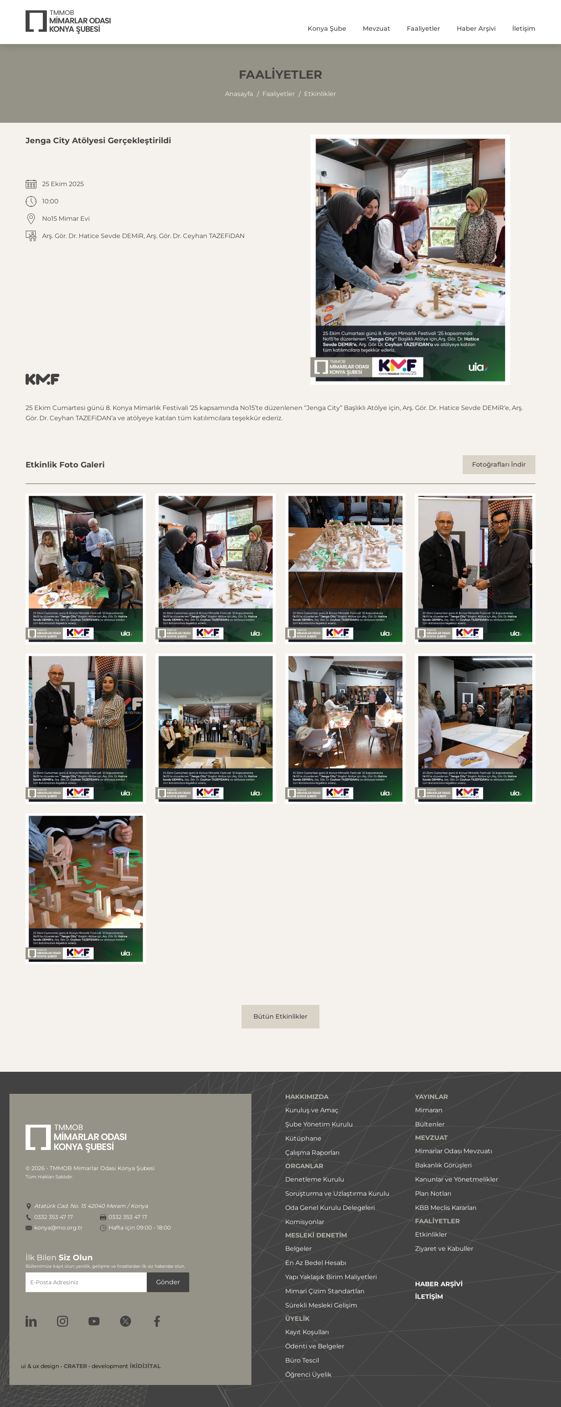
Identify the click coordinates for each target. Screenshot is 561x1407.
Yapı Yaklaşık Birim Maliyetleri (331, 1277)
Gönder (168, 1282)
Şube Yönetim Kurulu (319, 1124)
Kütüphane (303, 1138)
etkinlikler (320, 94)
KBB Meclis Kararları (445, 1207)
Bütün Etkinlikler (280, 1016)
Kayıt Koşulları (307, 1332)
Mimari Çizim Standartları (324, 1291)
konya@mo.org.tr (58, 1227)
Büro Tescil (302, 1360)
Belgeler (298, 1248)
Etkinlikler (431, 1234)
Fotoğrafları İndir (499, 464)
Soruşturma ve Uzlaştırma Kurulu (337, 1193)
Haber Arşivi (476, 28)
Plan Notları (433, 1193)
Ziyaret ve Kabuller (444, 1248)
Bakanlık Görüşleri (443, 1165)
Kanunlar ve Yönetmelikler (456, 1179)
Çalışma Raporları (312, 1152)
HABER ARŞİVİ (439, 1284)
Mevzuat (376, 28)
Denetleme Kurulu (314, 1179)
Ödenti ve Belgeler (314, 1346)
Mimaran (429, 1110)
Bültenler (430, 1124)
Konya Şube (327, 28)
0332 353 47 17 (53, 1217)
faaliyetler (278, 94)
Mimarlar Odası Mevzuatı (453, 1151)
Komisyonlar (304, 1222)
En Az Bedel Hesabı (315, 1263)
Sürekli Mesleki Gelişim (321, 1305)
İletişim (523, 28)
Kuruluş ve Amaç (311, 1110)
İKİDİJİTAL (145, 1366)
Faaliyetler (423, 28)
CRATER (75, 1366)
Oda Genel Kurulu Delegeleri (330, 1207)
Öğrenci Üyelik (308, 1374)
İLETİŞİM (429, 1297)
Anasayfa (239, 94)
